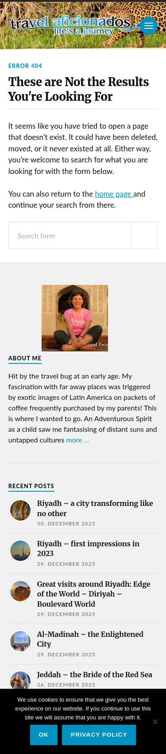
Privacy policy (99, 734)
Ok (44, 734)
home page (114, 193)
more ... (77, 439)
